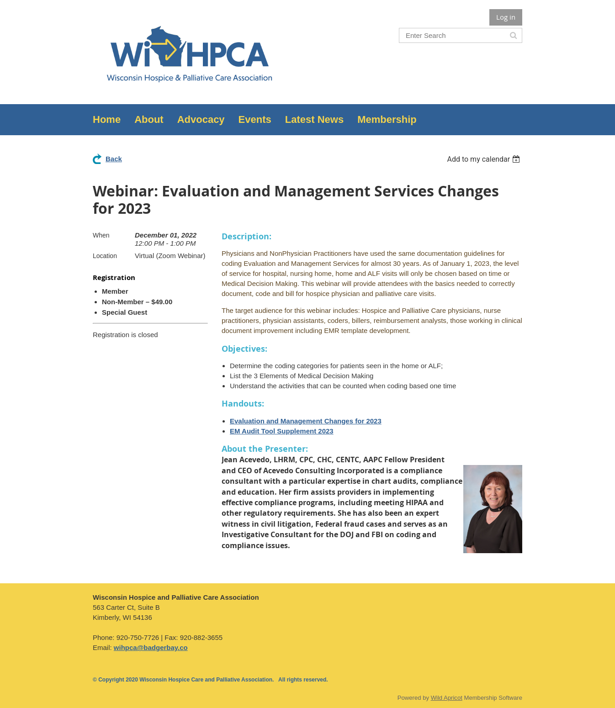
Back (114, 159)
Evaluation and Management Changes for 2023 (306, 421)
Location (105, 255)
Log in (505, 16)
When (101, 235)
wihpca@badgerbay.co (151, 647)
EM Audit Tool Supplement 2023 (282, 431)
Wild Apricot (446, 697)
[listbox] (484, 159)
